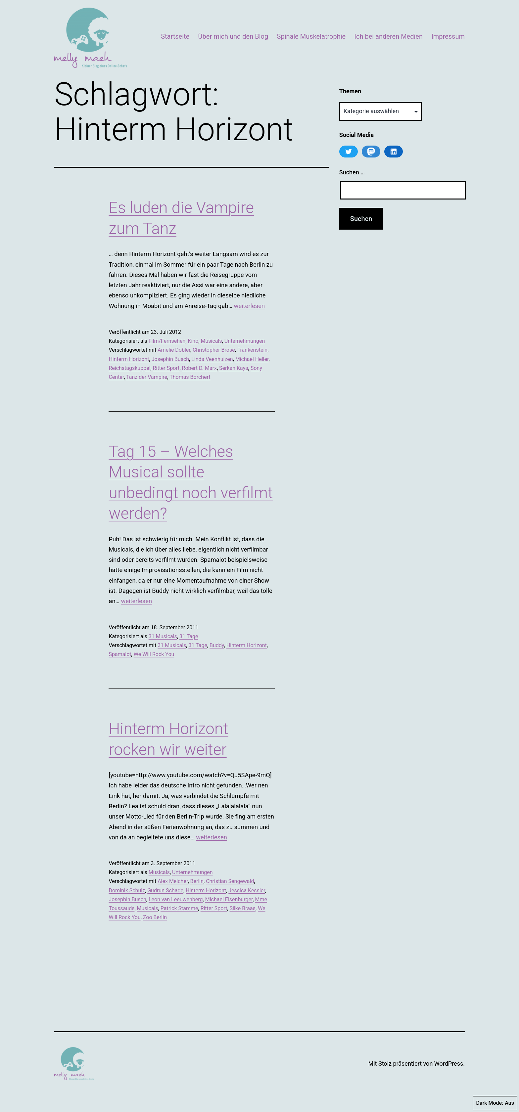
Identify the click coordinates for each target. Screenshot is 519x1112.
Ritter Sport (166, 368)
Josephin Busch (170, 359)
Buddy (217, 645)
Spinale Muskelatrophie (311, 36)
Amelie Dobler (174, 350)
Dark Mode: (495, 1103)
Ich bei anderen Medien (388, 36)
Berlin (197, 881)
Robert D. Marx (199, 368)
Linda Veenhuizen (212, 359)
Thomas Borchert (190, 377)
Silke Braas (243, 908)
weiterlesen (249, 305)
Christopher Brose (214, 350)
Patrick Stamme (179, 908)
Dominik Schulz (127, 890)
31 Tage (188, 636)
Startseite (175, 36)
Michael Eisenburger (229, 899)
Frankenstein (252, 350)
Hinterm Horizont (129, 359)
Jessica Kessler (246, 890)
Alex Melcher (173, 881)
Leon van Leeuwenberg (176, 899)
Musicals (211, 341)
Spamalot (120, 654)
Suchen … (352, 172)
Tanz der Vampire (146, 377)
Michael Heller (252, 359)
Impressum (448, 36)
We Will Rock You (154, 654)
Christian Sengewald (230, 881)
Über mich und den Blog (233, 36)
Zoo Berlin (155, 917)
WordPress (448, 1063)
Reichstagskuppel (129, 368)
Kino (193, 341)
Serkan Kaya (233, 368)
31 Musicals (163, 636)
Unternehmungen (244, 341)
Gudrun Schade (165, 890)
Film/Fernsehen (167, 341)
